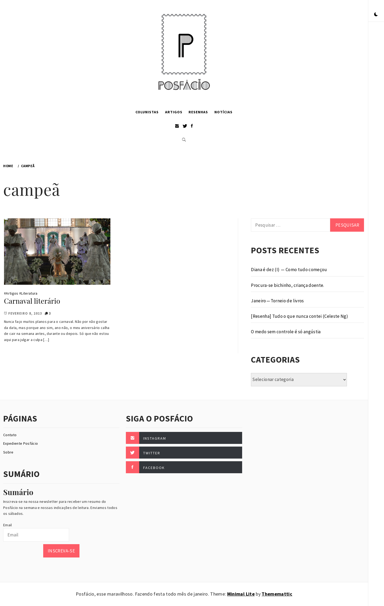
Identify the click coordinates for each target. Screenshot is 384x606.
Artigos (173, 112)
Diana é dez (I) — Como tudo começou (289, 269)
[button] (376, 14)
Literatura (29, 293)
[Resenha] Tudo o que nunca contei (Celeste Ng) (299, 316)
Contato (10, 434)
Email (7, 525)
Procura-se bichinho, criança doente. (287, 285)
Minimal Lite (241, 594)
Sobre (8, 452)
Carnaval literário (32, 301)
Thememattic (277, 594)
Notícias (223, 112)
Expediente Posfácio (20, 443)
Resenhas (198, 112)
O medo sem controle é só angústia (286, 332)
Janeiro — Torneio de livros (277, 301)
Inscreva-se (61, 551)
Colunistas (147, 112)
